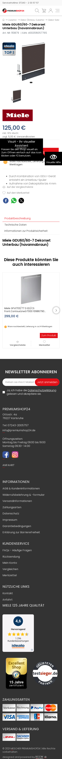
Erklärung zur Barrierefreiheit (21, 532)
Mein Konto (9, 563)
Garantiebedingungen (16, 526)
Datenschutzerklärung (42, 390)
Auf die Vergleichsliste (17, 187)
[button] (31, 82)
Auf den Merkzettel (15, 192)
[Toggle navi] (57, 10)
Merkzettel (44, 343)
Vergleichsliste (18, 343)
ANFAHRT (8, 465)
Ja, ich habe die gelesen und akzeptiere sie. (31, 392)
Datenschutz (10, 513)
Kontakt (7, 593)
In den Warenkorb (31, 152)
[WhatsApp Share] (14, 201)
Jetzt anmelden (47, 382)
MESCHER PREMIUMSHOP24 (25, 748)
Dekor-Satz (53, 19)
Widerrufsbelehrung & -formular (23, 495)
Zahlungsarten (11, 507)
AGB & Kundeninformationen (21, 488)
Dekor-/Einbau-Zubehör (32, 19)
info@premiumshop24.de (18, 430)
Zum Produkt (48, 335)
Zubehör (12, 19)
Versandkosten (26, 136)
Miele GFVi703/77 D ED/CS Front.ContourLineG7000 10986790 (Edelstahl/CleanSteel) (24, 311)
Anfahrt (7, 600)
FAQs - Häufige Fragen (17, 550)
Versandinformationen (17, 501)
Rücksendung (11, 557)
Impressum (9, 520)
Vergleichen (10, 569)
